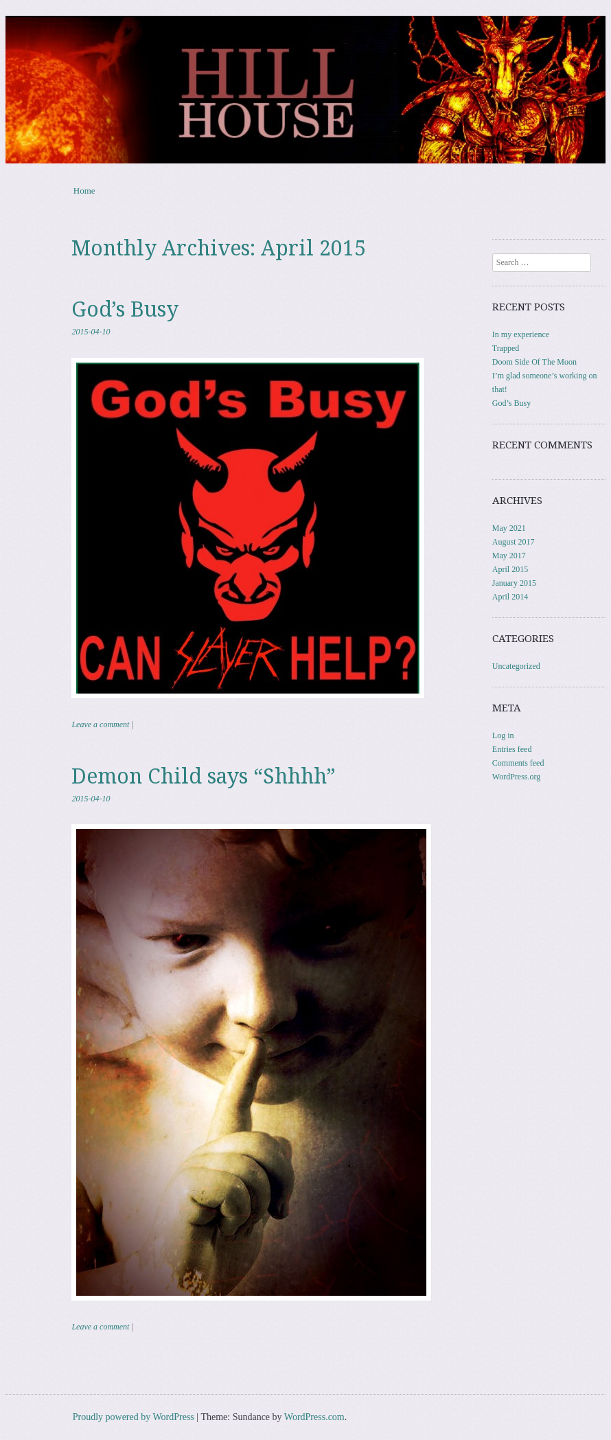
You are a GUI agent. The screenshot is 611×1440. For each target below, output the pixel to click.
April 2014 (510, 597)
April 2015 (510, 569)
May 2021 (509, 528)
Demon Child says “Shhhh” (203, 776)
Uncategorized (516, 666)
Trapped (506, 348)
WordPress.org (516, 776)
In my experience (520, 334)
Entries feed (512, 749)
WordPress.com (314, 1417)
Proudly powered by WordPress (133, 1417)
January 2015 (514, 583)
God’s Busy (124, 309)
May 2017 (509, 555)
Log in (503, 735)
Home (84, 190)
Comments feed (518, 763)
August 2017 (513, 542)
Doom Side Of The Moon (534, 362)
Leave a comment (100, 724)
